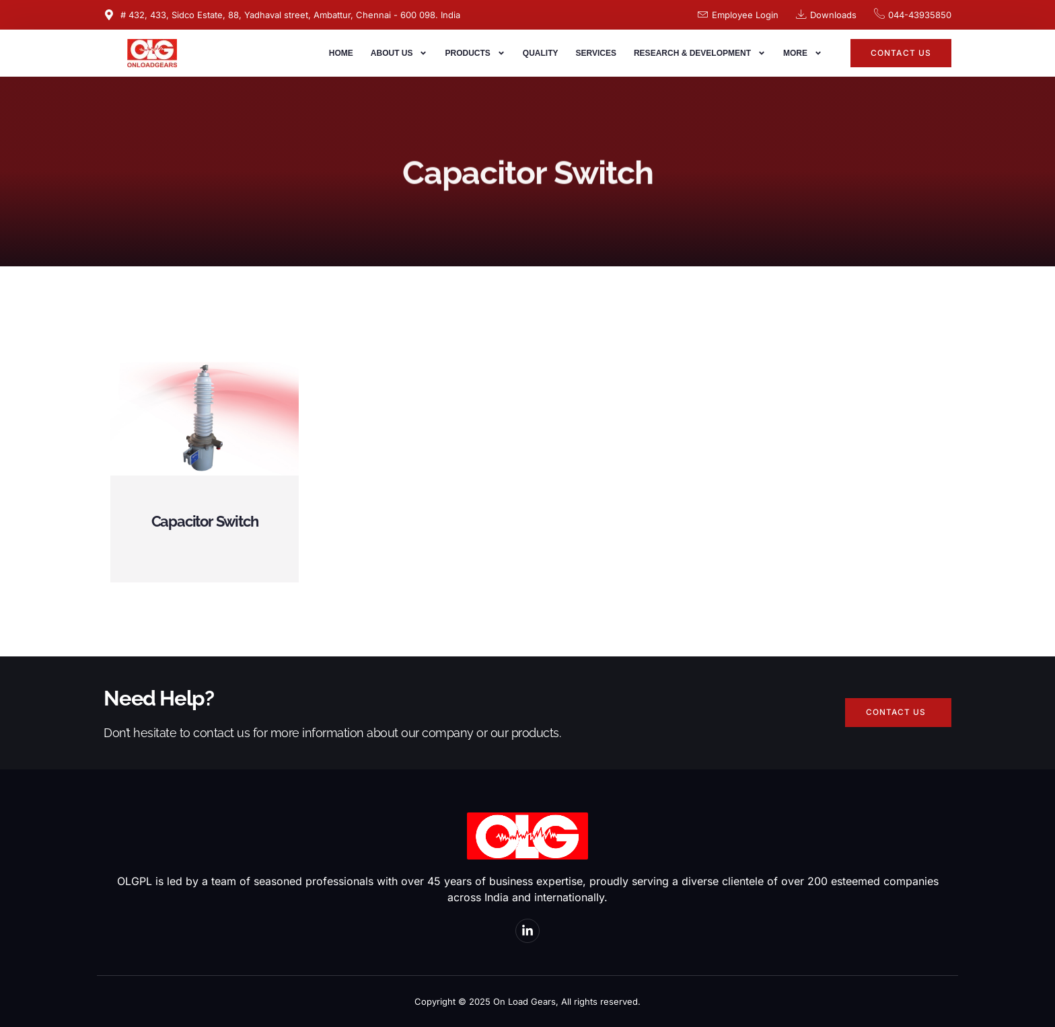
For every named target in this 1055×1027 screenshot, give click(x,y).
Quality (540, 53)
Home (341, 53)
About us (399, 53)
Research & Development (700, 53)
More (802, 53)
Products (475, 53)
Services (595, 53)
